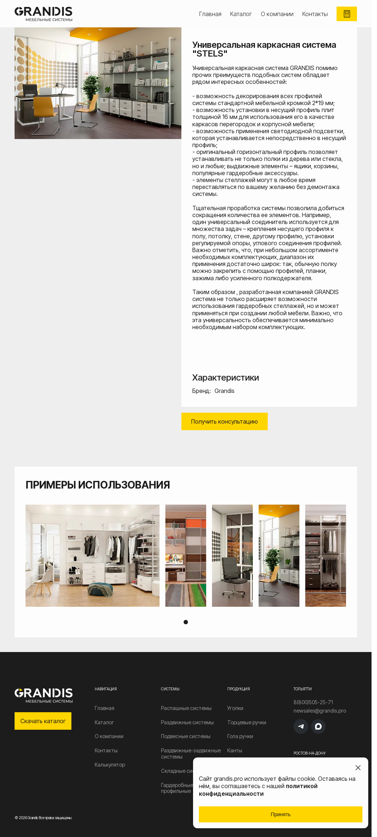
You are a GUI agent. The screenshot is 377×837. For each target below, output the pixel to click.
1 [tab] (186, 622)
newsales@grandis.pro (320, 711)
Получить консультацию (224, 421)
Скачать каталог (43, 721)
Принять (281, 814)
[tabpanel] (185, 556)
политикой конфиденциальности (258, 789)
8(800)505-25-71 (313, 702)
